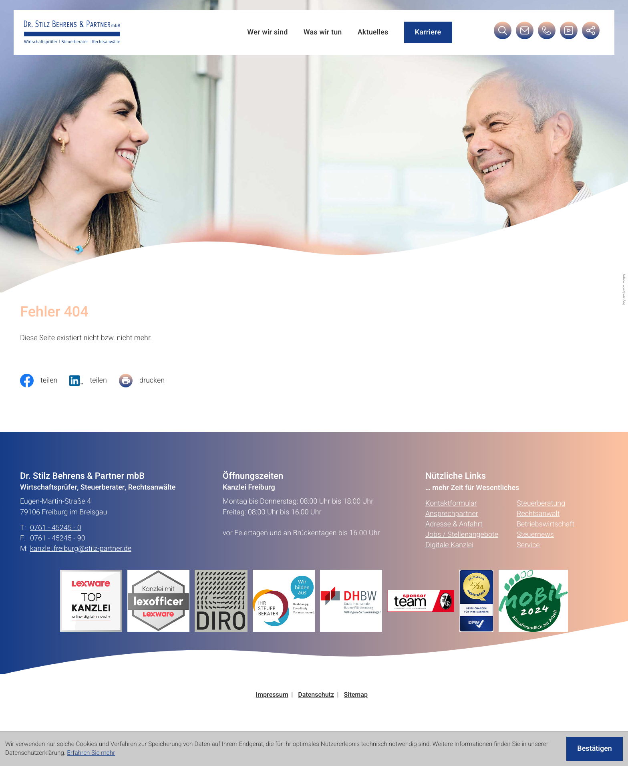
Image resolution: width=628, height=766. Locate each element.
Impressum (272, 694)
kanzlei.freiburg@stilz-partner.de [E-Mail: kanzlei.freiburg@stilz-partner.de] (80, 549)
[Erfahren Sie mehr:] (224, 600)
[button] (546, 32)
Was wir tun (323, 32)
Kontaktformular (451, 503)
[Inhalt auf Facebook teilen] (44, 380)
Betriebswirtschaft (545, 524)
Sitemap (356, 694)
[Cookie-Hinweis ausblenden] (594, 749)
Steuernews (535, 534)
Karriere (428, 32)
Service (528, 545)
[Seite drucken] (148, 380)
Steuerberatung (541, 503)
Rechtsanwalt (538, 513)
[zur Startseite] (72, 32)
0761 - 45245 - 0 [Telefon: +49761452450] (55, 528)
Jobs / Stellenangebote (461, 534)
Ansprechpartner (451, 513)
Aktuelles (373, 32)
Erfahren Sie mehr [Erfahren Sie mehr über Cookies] (91, 753)
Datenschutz (316, 694)
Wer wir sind (267, 32)
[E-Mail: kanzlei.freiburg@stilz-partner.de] (524, 32)
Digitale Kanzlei (449, 545)
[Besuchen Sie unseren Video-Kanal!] (568, 32)
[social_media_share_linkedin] (94, 380)
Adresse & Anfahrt (454, 524)
